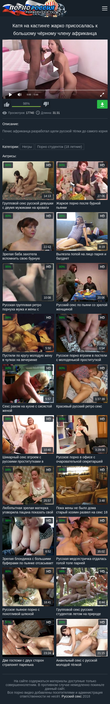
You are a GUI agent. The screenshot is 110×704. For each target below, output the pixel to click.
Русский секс (72, 696)
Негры (27, 147)
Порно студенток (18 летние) (59, 147)
